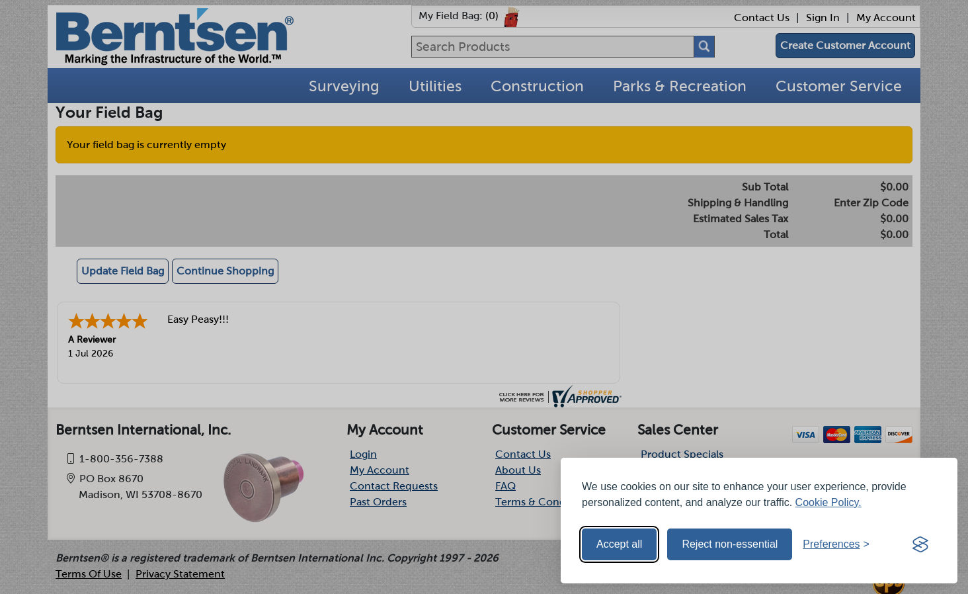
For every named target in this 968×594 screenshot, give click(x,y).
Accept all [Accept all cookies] (619, 544)
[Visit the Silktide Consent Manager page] (920, 544)
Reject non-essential (730, 544)
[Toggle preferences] (836, 544)
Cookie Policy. (828, 502)
